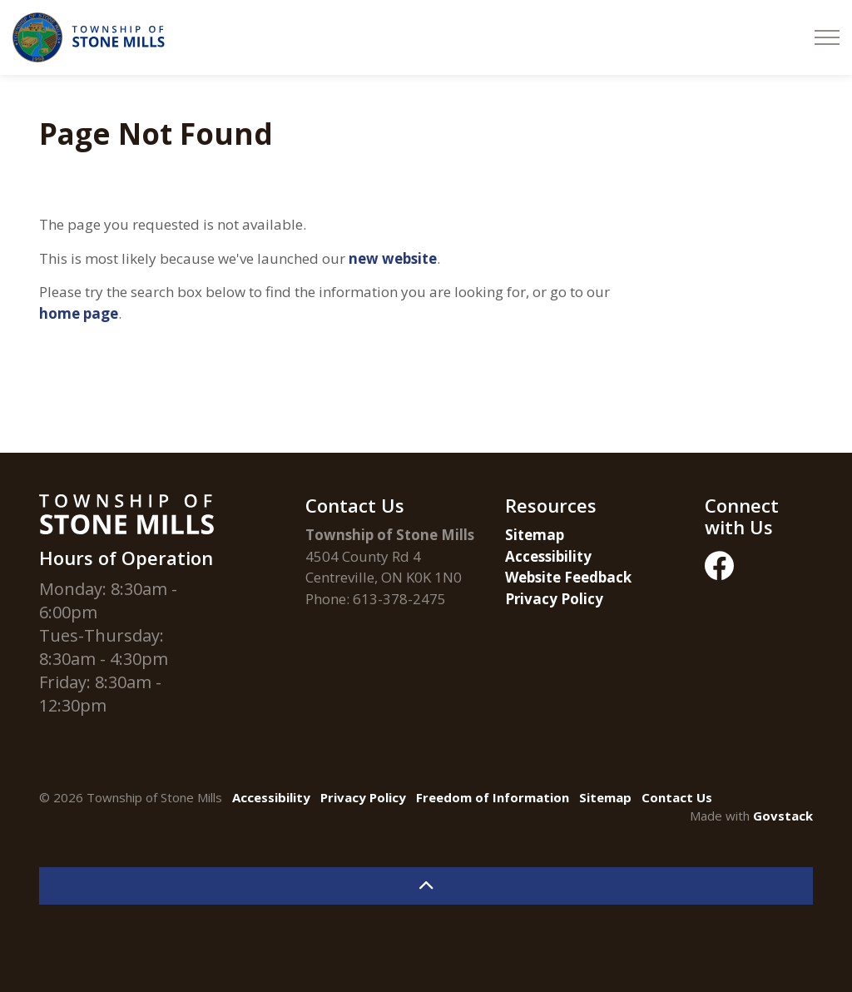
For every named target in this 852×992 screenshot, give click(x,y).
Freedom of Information (492, 797)
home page (78, 313)
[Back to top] (426, 886)
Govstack (783, 815)
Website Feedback (568, 577)
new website (393, 258)
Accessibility (548, 556)
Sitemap (534, 534)
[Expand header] (827, 37)
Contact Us (676, 797)
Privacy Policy (554, 598)
